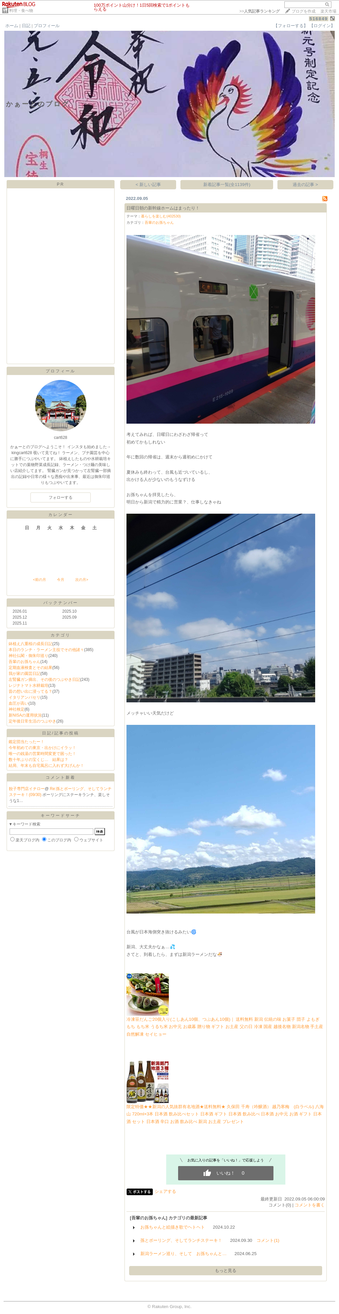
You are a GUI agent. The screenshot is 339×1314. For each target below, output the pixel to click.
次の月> (81, 580)
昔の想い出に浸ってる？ (30, 691)
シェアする (165, 1191)
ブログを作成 (303, 11)
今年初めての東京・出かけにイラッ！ (42, 747)
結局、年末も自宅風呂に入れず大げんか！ (46, 765)
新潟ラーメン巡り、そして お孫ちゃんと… (183, 1253)
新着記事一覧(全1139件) (227, 184)
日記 (26, 25)
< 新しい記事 (148, 184)
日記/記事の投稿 (60, 733)
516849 (319, 18)
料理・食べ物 (21, 10)
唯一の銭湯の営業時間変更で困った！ (42, 753)
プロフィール (47, 25)
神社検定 (16, 709)
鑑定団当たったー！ (26, 741)
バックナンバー (60, 602)
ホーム (11, 25)
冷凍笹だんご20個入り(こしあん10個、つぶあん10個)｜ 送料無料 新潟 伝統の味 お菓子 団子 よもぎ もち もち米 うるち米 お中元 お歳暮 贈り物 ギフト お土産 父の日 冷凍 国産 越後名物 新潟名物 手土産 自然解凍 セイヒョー (224, 1027)
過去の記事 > (305, 184)
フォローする (61, 497)
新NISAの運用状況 (25, 715)
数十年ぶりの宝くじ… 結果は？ (38, 759)
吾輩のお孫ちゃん (24, 661)
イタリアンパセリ (24, 697)
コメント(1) (268, 1240)
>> (259, 11)
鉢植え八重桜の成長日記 (30, 643)
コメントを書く (310, 1204)
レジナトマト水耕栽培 (28, 685)
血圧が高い (18, 703)
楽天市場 (328, 11)
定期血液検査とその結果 (30, 667)
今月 (60, 580)
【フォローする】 (290, 25)
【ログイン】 (322, 25)
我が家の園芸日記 (24, 673)
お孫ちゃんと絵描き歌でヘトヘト (172, 1227)
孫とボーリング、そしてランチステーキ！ (181, 1240)
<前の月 (39, 580)
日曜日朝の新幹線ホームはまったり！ (163, 208)
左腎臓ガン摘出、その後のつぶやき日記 (44, 679)
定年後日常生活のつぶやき (32, 721)
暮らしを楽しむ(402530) (161, 216)
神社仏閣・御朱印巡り (28, 655)
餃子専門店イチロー (27, 788)
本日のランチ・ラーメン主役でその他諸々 (46, 649)
